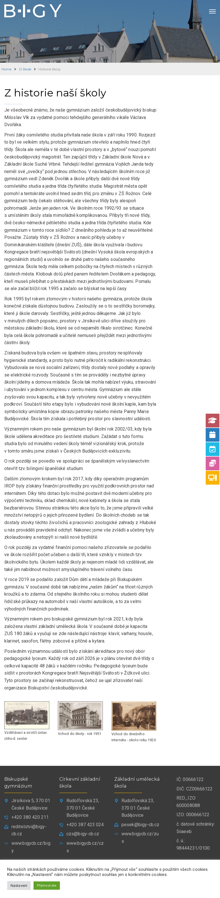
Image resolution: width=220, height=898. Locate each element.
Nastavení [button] (19, 885)
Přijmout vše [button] (46, 885)
